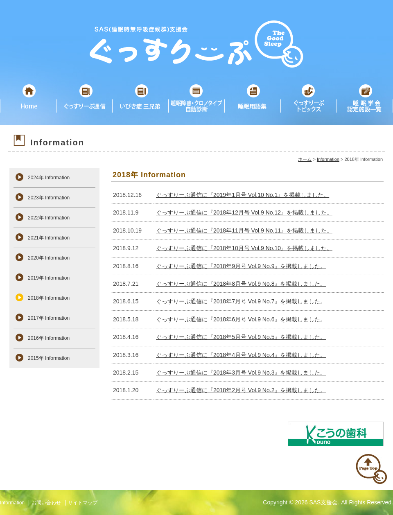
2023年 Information (49, 198)
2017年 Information (49, 318)
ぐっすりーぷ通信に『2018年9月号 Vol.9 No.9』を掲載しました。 (241, 266)
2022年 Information (49, 218)
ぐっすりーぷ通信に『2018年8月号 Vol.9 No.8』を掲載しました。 (241, 283)
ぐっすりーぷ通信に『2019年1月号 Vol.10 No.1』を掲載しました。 (242, 195)
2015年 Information (49, 358)
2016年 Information (49, 338)
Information (328, 159)
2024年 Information (49, 178)
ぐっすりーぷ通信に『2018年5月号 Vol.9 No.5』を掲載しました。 (241, 337)
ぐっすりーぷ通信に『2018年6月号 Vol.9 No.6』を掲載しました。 (241, 319)
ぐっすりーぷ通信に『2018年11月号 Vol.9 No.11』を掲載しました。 (244, 230)
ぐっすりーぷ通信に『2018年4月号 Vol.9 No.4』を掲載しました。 (241, 355)
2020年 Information (49, 258)
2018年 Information (49, 298)
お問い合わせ (46, 503)
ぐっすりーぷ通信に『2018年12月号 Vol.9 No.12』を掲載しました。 (244, 212)
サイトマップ (82, 503)
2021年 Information (49, 238)
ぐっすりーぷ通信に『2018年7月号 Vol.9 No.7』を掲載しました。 (241, 301)
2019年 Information (49, 278)
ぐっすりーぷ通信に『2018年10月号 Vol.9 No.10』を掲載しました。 (244, 248)
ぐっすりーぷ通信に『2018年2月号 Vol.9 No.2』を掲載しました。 (241, 390)
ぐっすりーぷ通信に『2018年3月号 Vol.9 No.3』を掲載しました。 (241, 372)
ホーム (305, 159)
